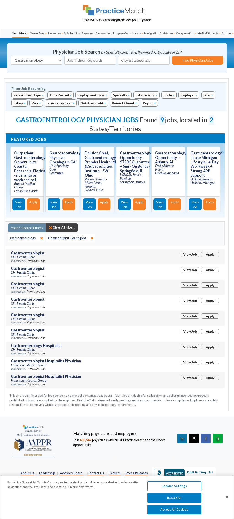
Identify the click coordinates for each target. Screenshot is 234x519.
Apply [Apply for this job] (33, 202)
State (167, 95)
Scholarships (72, 33)
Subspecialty (145, 95)
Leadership (47, 473)
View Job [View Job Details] (18, 204)
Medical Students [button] (207, 33)
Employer (188, 95)
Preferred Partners (53, 478)
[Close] (227, 501)
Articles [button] (226, 33)
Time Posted (59, 95)
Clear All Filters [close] (62, 227)
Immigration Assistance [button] (158, 33)
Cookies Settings (174, 490)
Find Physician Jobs (197, 60)
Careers (115, 473)
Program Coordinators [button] (127, 33)
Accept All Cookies (174, 514)
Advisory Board (71, 473)
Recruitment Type (27, 95)
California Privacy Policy (115, 478)
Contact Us (95, 473)
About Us (27, 473)
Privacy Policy (82, 478)
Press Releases (136, 473)
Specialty (120, 95)
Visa (35, 103)
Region (148, 103)
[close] (26, 238)
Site (206, 95)
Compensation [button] (185, 33)
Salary (18, 103)
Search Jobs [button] (19, 33)
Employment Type (90, 95)
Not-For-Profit (92, 103)
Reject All (174, 502)
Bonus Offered (123, 103)
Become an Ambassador (96, 33)
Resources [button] (54, 33)
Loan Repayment (59, 103)
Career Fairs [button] (37, 33)
